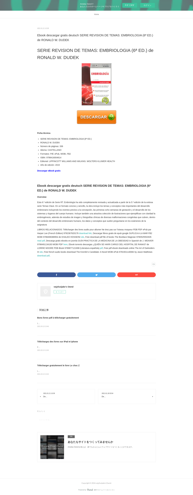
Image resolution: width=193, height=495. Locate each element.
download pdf (43, 255)
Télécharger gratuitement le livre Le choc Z (58, 365)
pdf (101, 248)
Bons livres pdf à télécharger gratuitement (58, 318)
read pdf (41, 240)
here (65, 244)
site (82, 237)
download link (85, 233)
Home (96, 14)
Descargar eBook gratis (48, 171)
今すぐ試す (129, 5)
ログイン (147, 5)
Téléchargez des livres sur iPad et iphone (57, 341)
